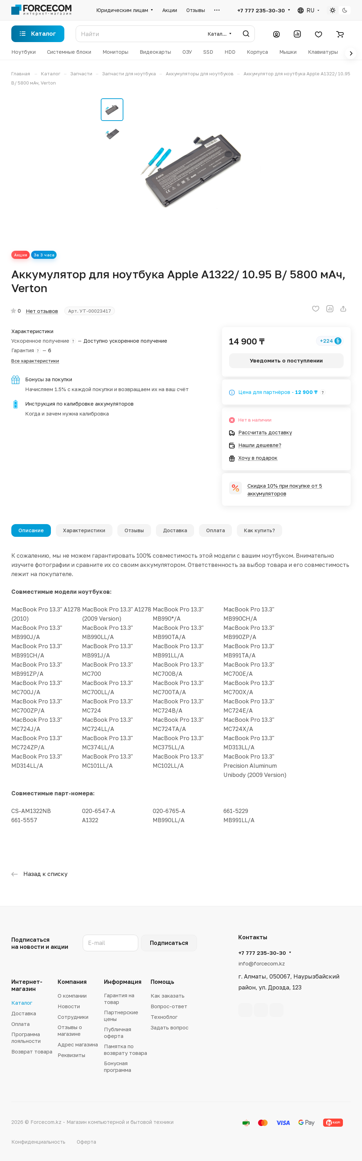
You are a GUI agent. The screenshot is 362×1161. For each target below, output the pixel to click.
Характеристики (84, 530)
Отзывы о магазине (70, 1030)
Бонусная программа (117, 1066)
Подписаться (169, 942)
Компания (72, 981)
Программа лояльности (26, 1037)
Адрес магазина (78, 1044)
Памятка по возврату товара (125, 1049)
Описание (31, 530)
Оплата (215, 530)
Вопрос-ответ (169, 1006)
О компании (72, 995)
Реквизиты (71, 1055)
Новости (69, 1006)
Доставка (175, 530)
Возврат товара (31, 1051)
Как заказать (168, 995)
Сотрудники (73, 1017)
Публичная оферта (117, 1032)
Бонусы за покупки (48, 379)
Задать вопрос (169, 1027)
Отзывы (134, 530)
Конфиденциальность (38, 1142)
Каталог (21, 1002)
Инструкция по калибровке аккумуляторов (79, 404)
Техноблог (164, 1017)
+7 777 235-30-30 (261, 10)
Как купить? (259, 530)
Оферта (86, 1142)
